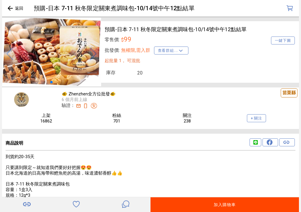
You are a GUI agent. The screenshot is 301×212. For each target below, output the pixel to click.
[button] (9, 54)
